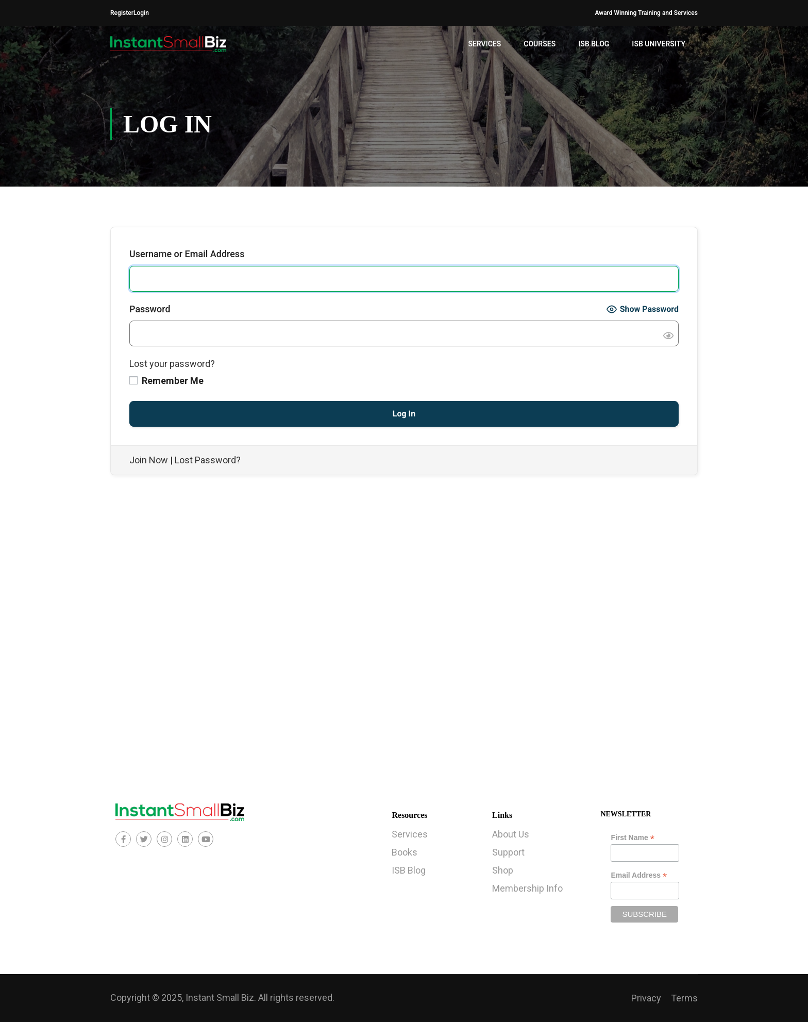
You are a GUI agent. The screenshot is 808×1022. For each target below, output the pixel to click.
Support (508, 852)
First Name (632, 838)
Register (121, 12)
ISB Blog (593, 44)
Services (484, 44)
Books (404, 852)
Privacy (646, 998)
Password (150, 309)
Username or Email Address (186, 253)
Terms (684, 998)
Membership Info (527, 888)
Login (141, 12)
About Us (510, 834)
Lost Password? (208, 460)
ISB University (658, 44)
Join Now (148, 460)
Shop (502, 870)
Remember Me (166, 380)
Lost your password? (172, 363)
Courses (540, 44)
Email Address (639, 875)
